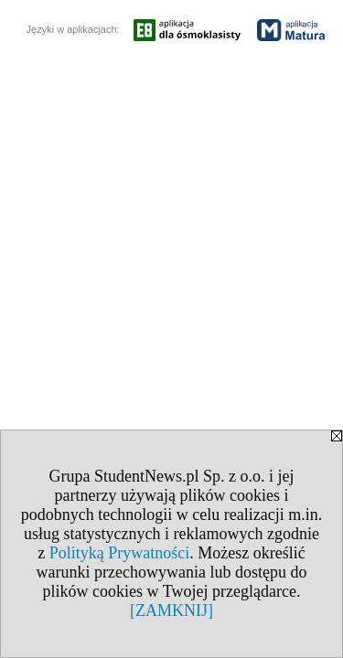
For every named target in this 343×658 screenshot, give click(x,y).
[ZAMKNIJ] (171, 610)
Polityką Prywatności (119, 553)
